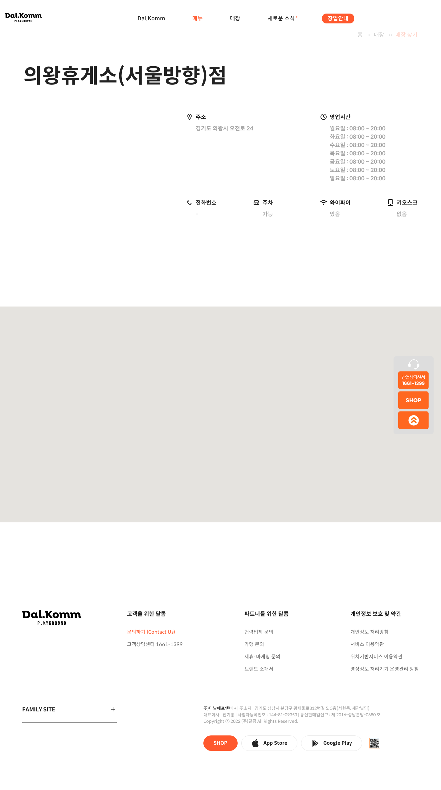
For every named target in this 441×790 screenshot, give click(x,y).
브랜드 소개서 (258, 669)
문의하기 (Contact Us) (151, 632)
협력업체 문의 (258, 632)
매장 (235, 18)
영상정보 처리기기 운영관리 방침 (384, 669)
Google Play (331, 743)
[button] (221, 420)
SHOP (220, 743)
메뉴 (197, 18)
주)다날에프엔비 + (219, 708)
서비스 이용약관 (367, 644)
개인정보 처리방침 (369, 632)
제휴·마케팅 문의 (262, 656)
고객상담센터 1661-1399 (155, 644)
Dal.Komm (151, 18)
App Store (269, 743)
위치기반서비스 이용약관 (376, 656)
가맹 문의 (254, 644)
